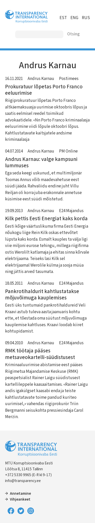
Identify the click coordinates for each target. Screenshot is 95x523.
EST (63, 18)
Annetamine (20, 493)
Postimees (69, 78)
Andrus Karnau (41, 78)
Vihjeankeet (20, 499)
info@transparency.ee (23, 480)
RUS (86, 18)
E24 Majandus (71, 211)
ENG (74, 18)
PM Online (68, 151)
